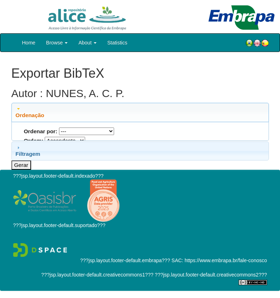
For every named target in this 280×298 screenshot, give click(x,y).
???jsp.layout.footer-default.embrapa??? (125, 260)
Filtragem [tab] (27, 151)
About (87, 42)
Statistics (117, 42)
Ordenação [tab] (29, 112)
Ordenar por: (40, 131)
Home (28, 42)
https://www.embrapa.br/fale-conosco (226, 260)
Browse (57, 42)
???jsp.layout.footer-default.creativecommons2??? (210, 275)
